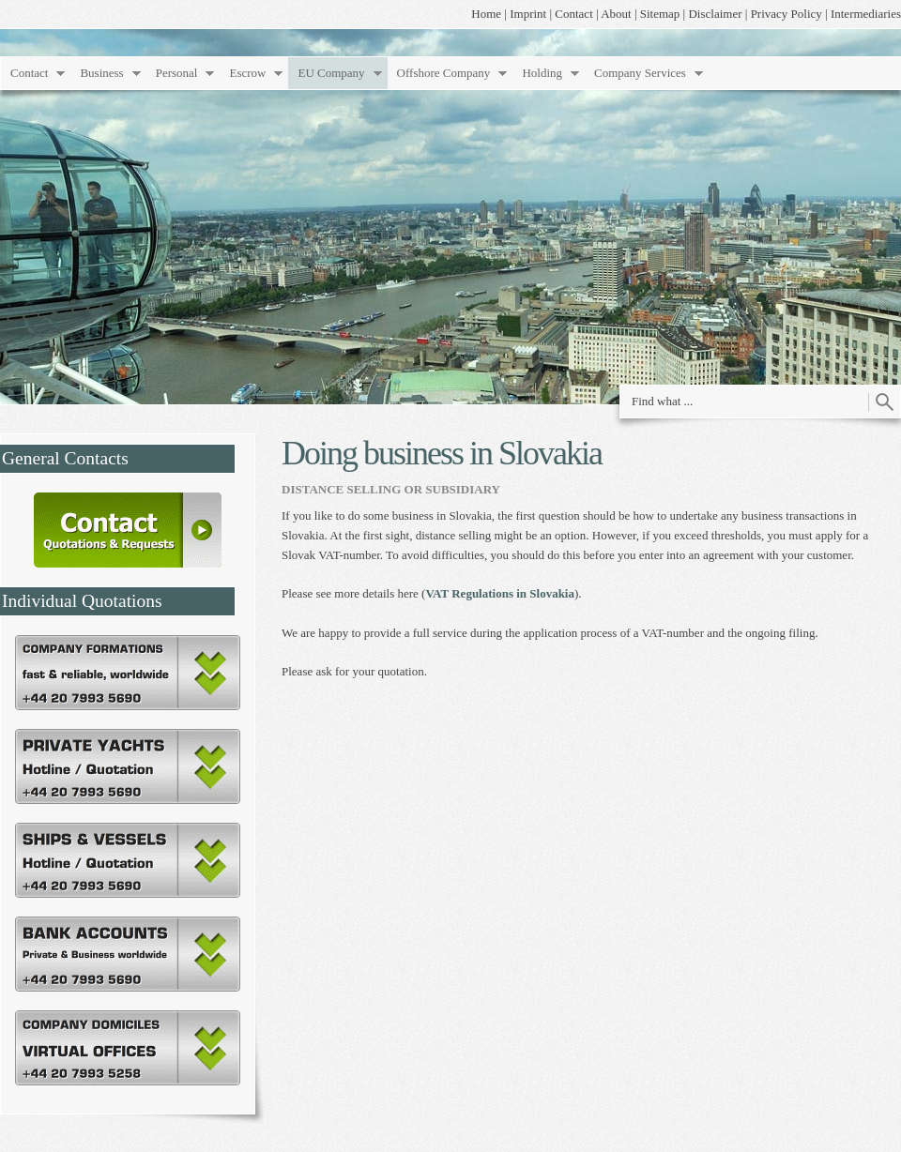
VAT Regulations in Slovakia (499, 593)
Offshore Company (444, 73)
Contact (573, 14)
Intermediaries (866, 14)
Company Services (640, 73)
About (616, 14)
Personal (177, 73)
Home (486, 14)
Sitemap (660, 14)
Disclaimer (714, 14)
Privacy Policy (786, 14)
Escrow (247, 73)
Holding (542, 73)
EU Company (331, 73)
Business (101, 73)
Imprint (528, 14)
